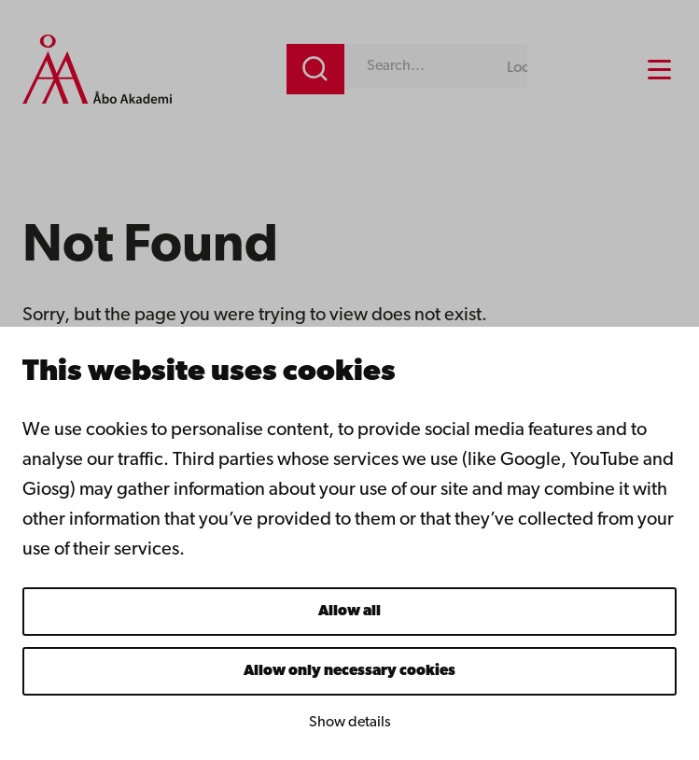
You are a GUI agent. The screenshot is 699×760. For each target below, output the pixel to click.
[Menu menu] (659, 69)
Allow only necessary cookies (349, 671)
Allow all (349, 611)
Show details (350, 722)
